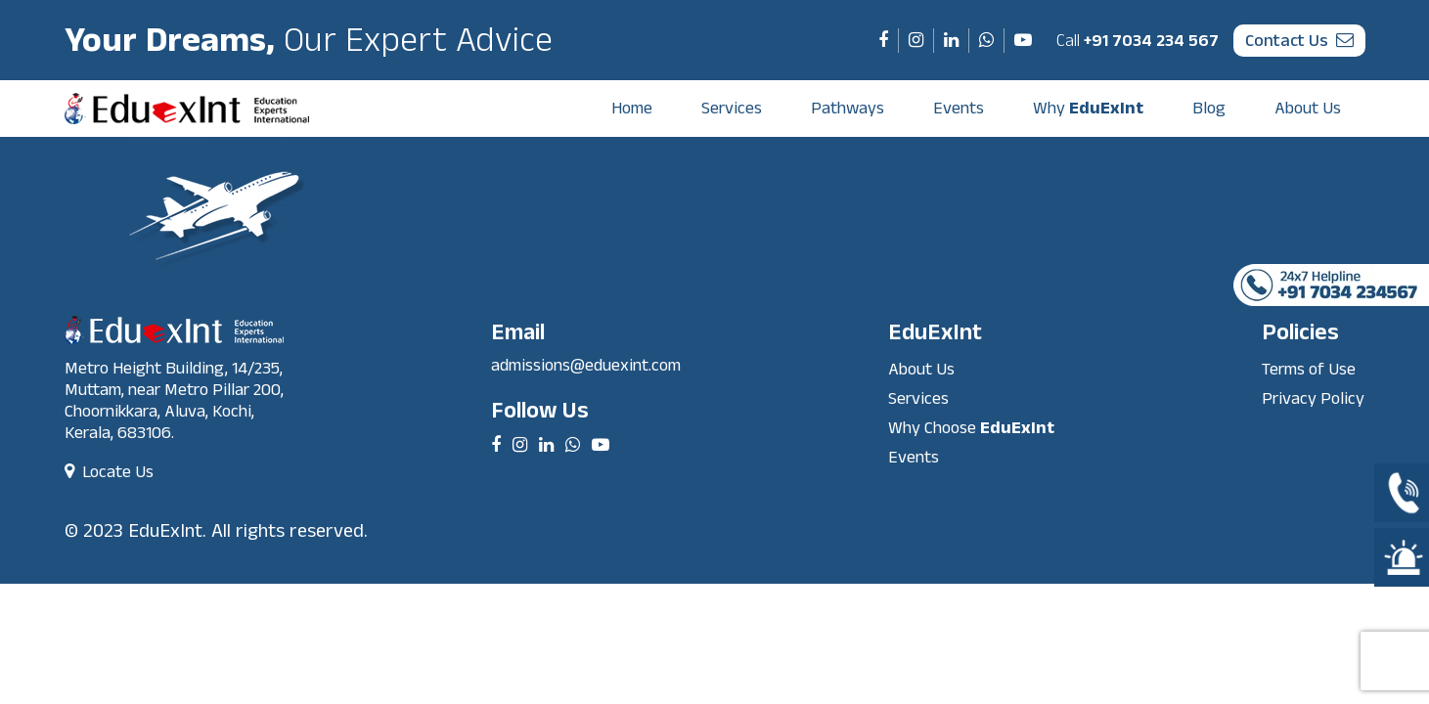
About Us (1307, 108)
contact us (1299, 40)
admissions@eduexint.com (586, 365)
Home (631, 108)
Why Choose (971, 428)
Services (731, 108)
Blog (1209, 108)
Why (1088, 108)
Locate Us (109, 472)
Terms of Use (1309, 369)
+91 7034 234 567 (1137, 40)
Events (958, 108)
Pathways (847, 108)
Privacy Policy (1313, 398)
